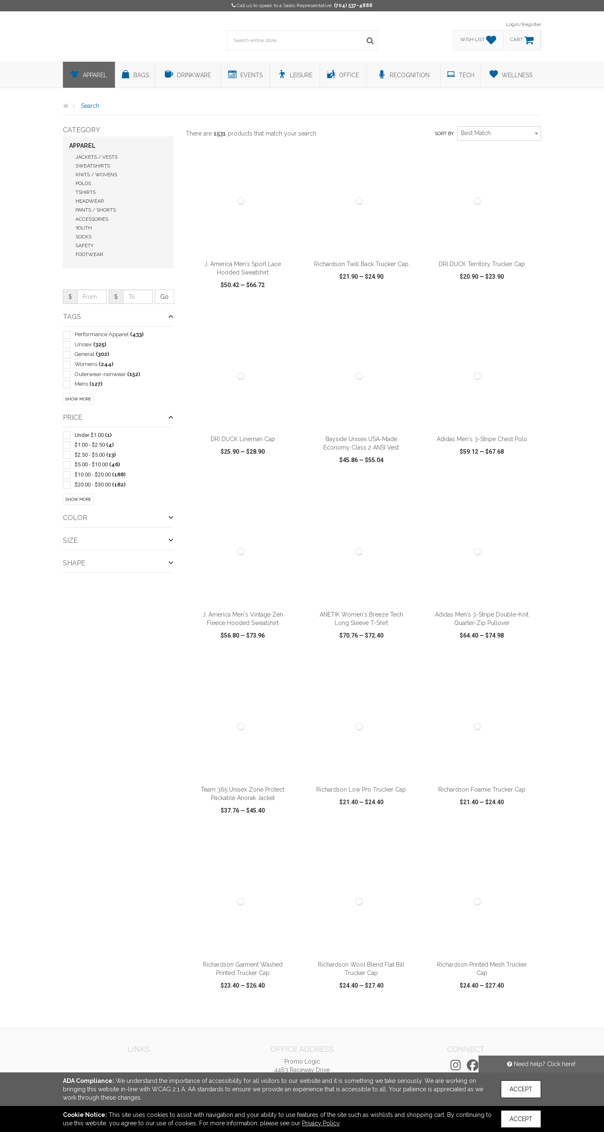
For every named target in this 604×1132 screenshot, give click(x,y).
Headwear (90, 201)
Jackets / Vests (96, 157)
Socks (83, 237)
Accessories (92, 219)
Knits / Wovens (96, 175)
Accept (521, 1089)
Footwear (89, 254)
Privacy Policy (321, 1123)
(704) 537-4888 (353, 5)
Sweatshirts (93, 166)
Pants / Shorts (96, 210)
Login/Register (523, 24)
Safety (85, 245)
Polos (83, 183)
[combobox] (499, 133)
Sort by (444, 133)
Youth (84, 228)
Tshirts (86, 192)
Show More (78, 399)
